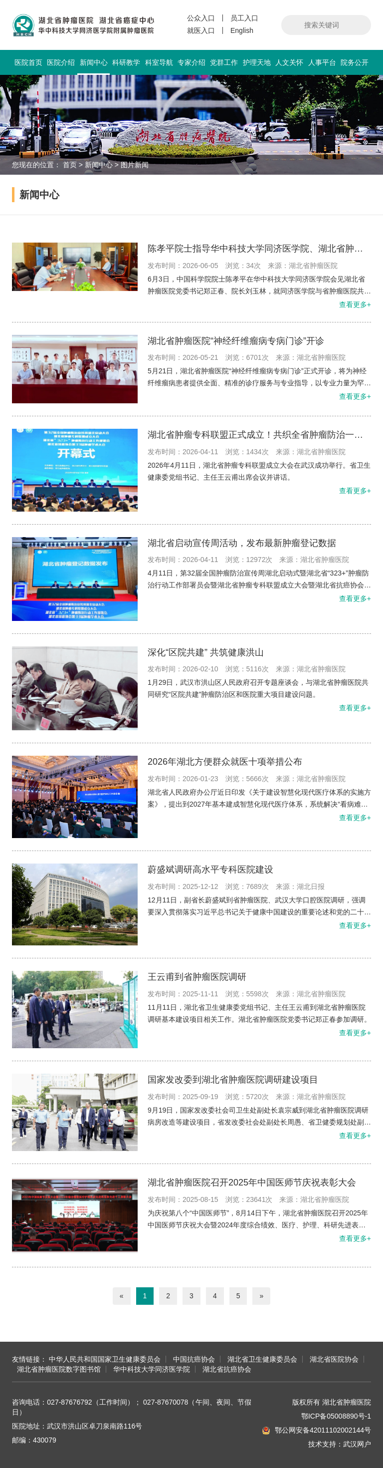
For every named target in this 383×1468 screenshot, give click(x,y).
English (241, 30)
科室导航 (159, 62)
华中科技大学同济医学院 (151, 1369)
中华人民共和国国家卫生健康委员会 (105, 1359)
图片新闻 (135, 165)
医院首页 (28, 62)
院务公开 (355, 62)
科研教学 (126, 62)
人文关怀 (289, 62)
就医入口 (201, 30)
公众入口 (201, 17)
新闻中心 (93, 66)
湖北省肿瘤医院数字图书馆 (59, 1369)
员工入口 (244, 17)
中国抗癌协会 (194, 1359)
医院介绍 (61, 62)
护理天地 (257, 62)
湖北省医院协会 (334, 1359)
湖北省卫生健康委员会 (262, 1359)
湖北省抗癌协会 (226, 1369)
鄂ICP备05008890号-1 (336, 1416)
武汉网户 (357, 1444)
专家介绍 (191, 62)
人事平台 (322, 62)
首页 (70, 165)
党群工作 (224, 62)
